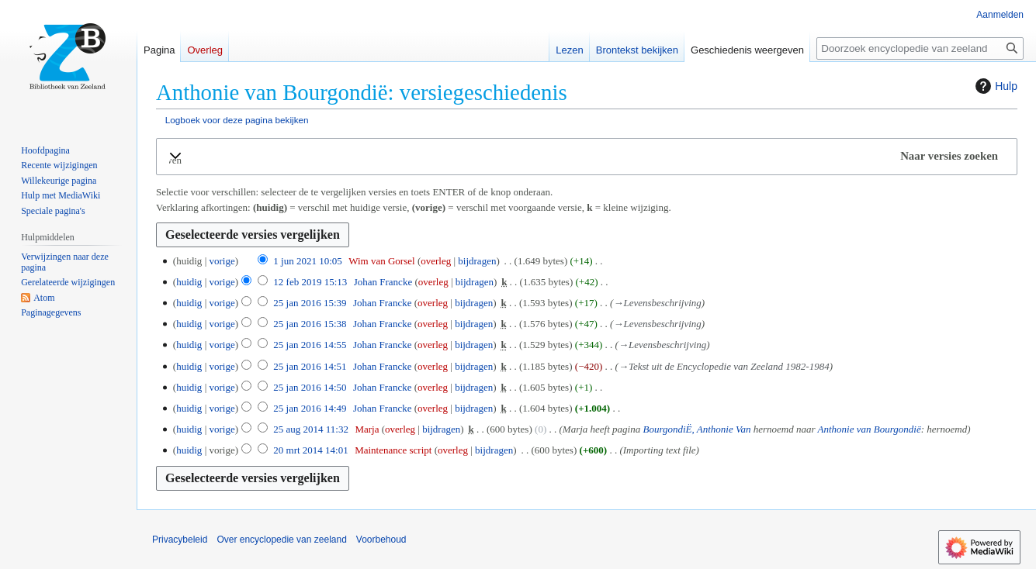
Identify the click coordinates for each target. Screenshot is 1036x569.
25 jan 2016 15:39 (309, 303)
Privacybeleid (179, 539)
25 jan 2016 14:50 (309, 387)
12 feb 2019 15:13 (310, 282)
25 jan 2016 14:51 (309, 366)
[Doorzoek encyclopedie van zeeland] (920, 48)
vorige (221, 261)
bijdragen (477, 261)
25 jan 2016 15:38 (309, 323)
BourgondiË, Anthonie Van (696, 429)
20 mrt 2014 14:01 (310, 450)
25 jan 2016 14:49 (309, 408)
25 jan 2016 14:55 (309, 344)
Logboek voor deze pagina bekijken (237, 120)
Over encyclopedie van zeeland (281, 539)
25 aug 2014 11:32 (310, 429)
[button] (586, 156)
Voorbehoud (381, 539)
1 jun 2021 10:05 (307, 261)
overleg (436, 261)
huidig (189, 282)
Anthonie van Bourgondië (869, 429)
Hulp (994, 86)
